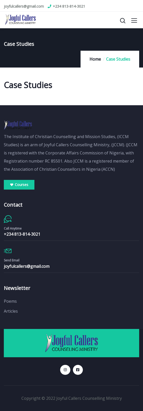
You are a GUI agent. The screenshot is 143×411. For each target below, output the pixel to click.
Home (95, 59)
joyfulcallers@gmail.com (26, 266)
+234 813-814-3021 (22, 234)
